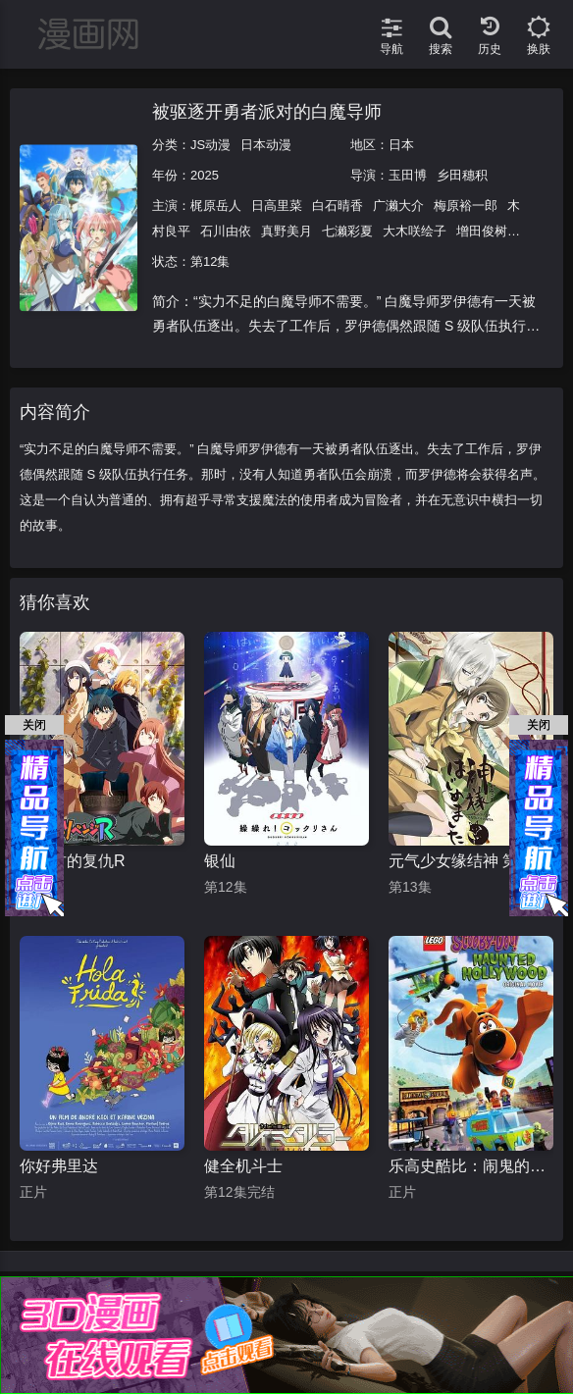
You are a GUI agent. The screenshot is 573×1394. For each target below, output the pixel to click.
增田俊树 (481, 231)
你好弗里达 (59, 1166)
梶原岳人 (215, 205)
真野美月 (286, 231)
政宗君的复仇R (73, 860)
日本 (401, 144)
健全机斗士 (243, 1166)
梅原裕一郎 (465, 205)
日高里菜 (276, 205)
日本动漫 (265, 144)
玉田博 (408, 175)
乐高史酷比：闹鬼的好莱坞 (471, 1166)
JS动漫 (210, 144)
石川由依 (225, 231)
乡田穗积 (462, 175)
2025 (204, 175)
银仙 (219, 860)
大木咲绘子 (414, 231)
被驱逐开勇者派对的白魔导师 (267, 112)
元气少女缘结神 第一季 (469, 860)
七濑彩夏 (347, 231)
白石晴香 (337, 205)
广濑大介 (398, 205)
